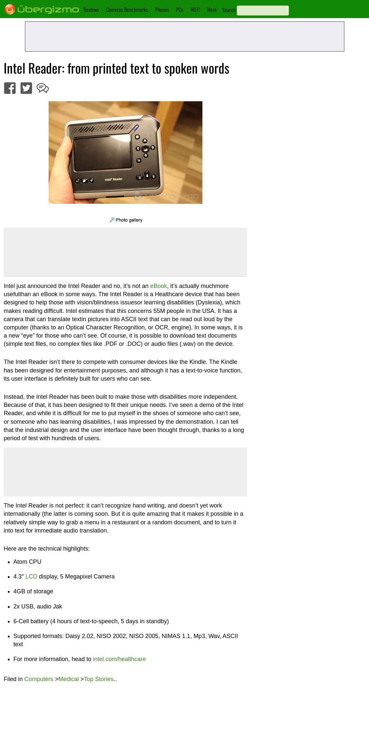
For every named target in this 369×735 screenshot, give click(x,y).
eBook (158, 286)
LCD (31, 576)
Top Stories (98, 679)
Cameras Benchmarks (127, 9)
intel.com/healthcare (119, 659)
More (212, 9)
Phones (162, 9)
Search (229, 10)
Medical (68, 679)
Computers (38, 679)
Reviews (91, 9)
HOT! (195, 9)
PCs (179, 9)
